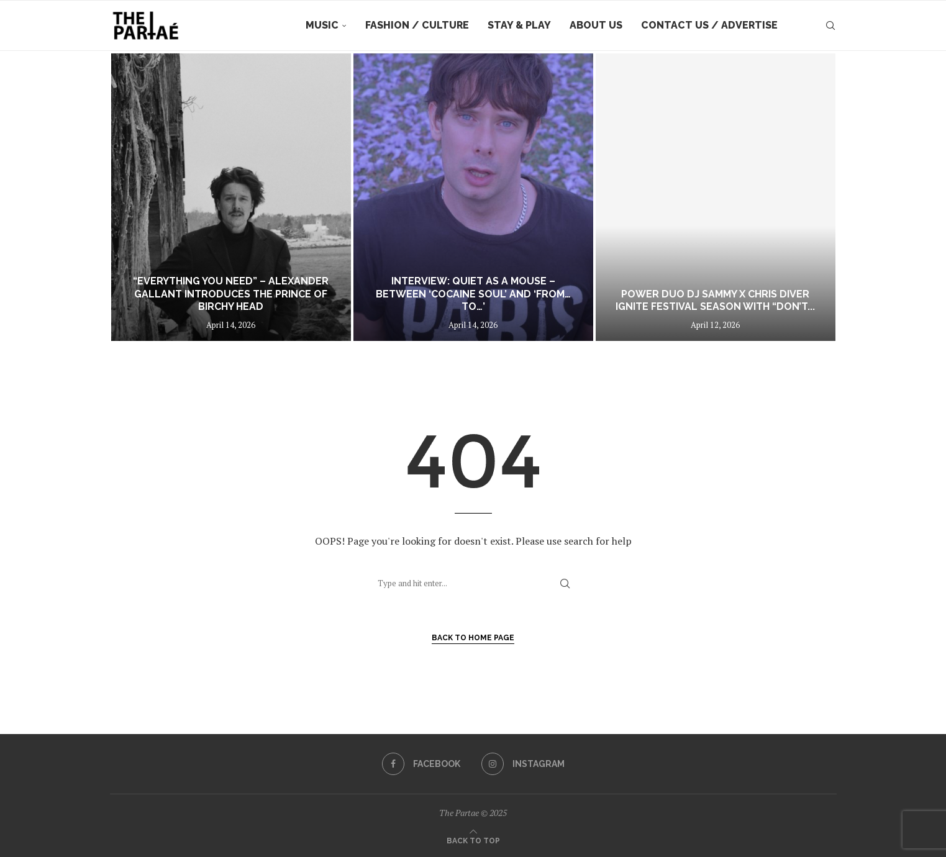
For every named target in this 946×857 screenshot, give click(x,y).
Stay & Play (519, 25)
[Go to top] (473, 839)
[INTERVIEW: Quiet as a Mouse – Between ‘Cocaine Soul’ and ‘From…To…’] (473, 197)
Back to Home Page (473, 637)
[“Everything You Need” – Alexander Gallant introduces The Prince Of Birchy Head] (231, 197)
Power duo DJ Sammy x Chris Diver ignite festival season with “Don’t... (715, 300)
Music (322, 25)
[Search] (830, 25)
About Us (596, 25)
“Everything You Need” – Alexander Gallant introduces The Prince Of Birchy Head (231, 294)
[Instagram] (523, 764)
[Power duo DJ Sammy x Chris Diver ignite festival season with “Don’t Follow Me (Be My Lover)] (715, 197)
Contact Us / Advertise (709, 25)
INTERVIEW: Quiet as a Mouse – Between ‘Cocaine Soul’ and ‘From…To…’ (473, 294)
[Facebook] (421, 764)
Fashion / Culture (417, 25)
